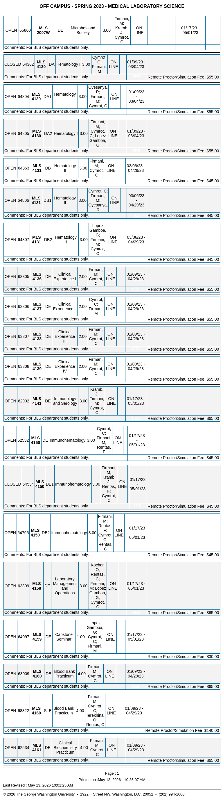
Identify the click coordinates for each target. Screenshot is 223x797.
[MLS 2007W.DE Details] (43, 32)
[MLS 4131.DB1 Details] (36, 202)
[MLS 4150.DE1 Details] (39, 486)
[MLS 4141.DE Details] (36, 403)
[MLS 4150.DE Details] (35, 442)
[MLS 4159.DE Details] (37, 639)
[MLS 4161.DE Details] (36, 750)
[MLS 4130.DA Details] (41, 66)
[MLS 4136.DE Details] (37, 279)
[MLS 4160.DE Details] (37, 676)
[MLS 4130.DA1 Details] (36, 99)
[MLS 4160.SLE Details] (36, 713)
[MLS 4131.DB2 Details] (36, 242)
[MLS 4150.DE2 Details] (35, 535)
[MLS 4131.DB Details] (37, 170)
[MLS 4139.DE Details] (37, 368)
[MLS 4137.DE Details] (37, 308)
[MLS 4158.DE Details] (36, 588)
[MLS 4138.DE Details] (37, 338)
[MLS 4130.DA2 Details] (36, 135)
